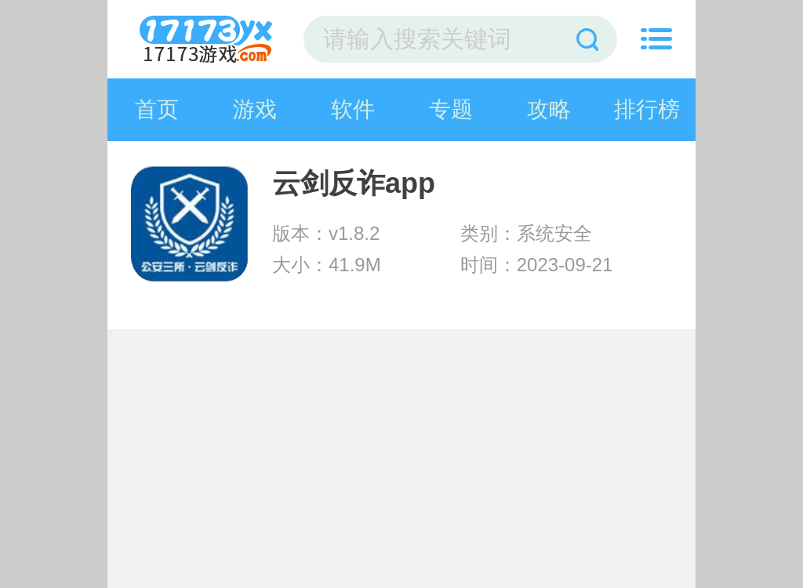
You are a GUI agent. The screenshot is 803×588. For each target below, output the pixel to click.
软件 (353, 109)
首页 (157, 109)
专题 (451, 109)
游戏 (255, 109)
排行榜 (647, 109)
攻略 (549, 109)
